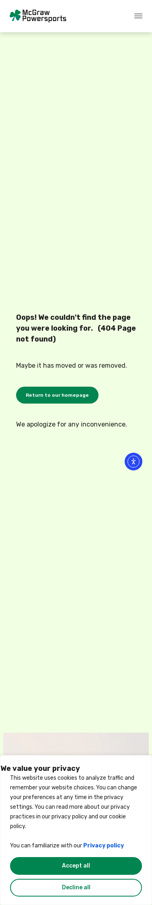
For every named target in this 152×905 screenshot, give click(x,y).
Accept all (76, 865)
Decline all (76, 887)
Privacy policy (103, 845)
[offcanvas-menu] (138, 16)
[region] (76, 830)
